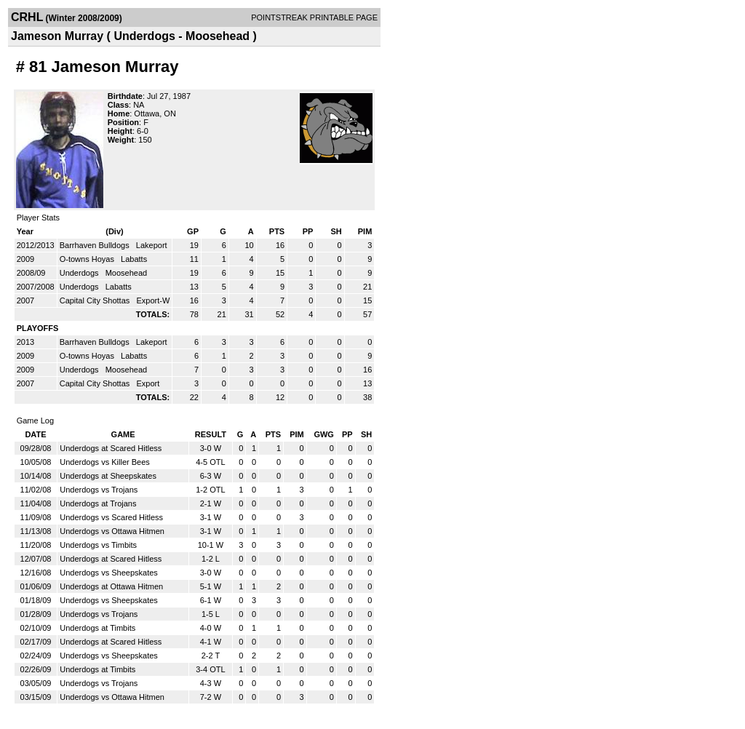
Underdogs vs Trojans (99, 489)
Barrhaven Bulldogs (96, 245)
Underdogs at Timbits (97, 628)
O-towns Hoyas (88, 259)
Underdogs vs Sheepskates (109, 572)
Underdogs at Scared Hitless (111, 448)
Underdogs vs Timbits (98, 545)
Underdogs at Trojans (98, 503)
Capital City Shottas (96, 300)
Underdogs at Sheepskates (108, 475)
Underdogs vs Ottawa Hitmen (112, 531)
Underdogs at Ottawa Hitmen (111, 586)
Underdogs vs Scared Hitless (111, 517)
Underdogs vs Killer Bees (105, 462)
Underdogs (80, 272)
